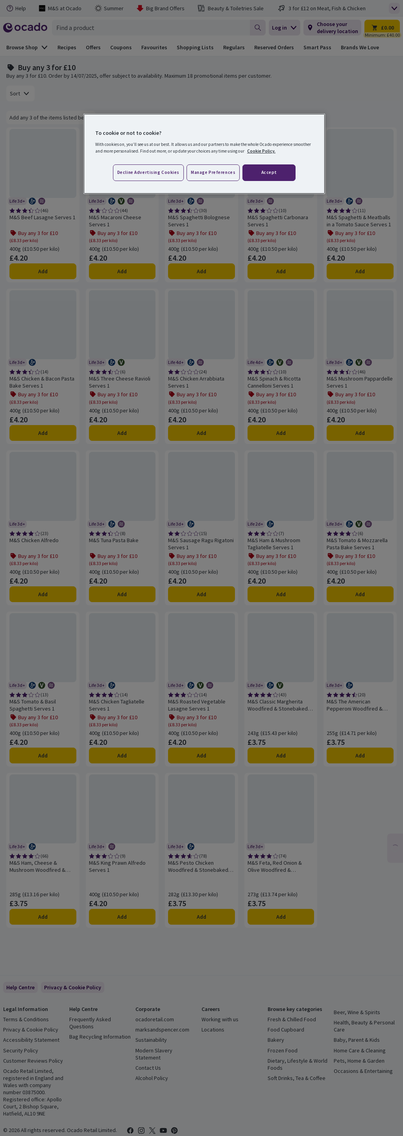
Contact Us (148, 1067)
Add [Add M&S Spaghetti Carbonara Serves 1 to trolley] (281, 271)
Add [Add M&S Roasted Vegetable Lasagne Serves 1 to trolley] (201, 755)
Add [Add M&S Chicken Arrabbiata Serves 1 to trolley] (201, 432)
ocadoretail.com (154, 1019)
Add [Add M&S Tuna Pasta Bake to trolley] (122, 594)
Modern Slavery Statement (153, 1054)
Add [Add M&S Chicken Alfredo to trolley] (43, 594)
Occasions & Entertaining (363, 1070)
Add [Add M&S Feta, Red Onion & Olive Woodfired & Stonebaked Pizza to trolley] (281, 916)
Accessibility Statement (31, 1039)
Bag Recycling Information (100, 1036)
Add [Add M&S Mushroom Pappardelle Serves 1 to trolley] (360, 432)
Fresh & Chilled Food (292, 1019)
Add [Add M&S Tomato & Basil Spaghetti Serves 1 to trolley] (43, 755)
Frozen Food (283, 1050)
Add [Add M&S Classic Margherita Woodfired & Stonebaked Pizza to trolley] (281, 755)
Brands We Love (360, 47)
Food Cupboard (286, 1029)
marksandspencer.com (162, 1029)
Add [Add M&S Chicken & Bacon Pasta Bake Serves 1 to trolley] (43, 432)
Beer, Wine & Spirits (357, 1012)
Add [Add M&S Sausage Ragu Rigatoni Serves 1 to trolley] (201, 594)
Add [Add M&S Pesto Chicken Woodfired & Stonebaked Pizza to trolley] (201, 916)
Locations (213, 1029)
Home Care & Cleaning (360, 1050)
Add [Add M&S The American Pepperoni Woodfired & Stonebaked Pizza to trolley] (360, 755)
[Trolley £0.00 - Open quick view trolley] (382, 27)
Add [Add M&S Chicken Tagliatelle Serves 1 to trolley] (122, 755)
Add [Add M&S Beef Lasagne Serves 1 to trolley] (43, 271)
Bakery (276, 1039)
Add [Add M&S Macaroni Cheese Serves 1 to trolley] (122, 271)
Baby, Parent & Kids (357, 1039)
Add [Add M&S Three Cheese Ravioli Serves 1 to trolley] (122, 432)
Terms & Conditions (26, 1019)
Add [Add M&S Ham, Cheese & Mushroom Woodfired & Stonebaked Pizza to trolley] (43, 916)
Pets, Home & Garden (359, 1060)
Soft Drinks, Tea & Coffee (296, 1078)
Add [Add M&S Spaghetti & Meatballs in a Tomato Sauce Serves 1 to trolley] (360, 271)
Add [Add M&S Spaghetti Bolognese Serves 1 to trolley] (201, 271)
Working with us (220, 1019)
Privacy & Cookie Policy (30, 1029)
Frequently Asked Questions (90, 1023)
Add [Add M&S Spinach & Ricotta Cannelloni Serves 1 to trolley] (281, 432)
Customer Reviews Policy (33, 1060)
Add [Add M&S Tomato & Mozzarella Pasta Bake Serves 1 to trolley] (360, 594)
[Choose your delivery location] (332, 27)
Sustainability (151, 1039)
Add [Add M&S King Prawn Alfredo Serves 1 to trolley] (122, 916)
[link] (72, 987)
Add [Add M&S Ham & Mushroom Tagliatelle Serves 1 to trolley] (281, 594)
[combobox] (150, 27)
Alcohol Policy (151, 1078)
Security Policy (20, 1050)
